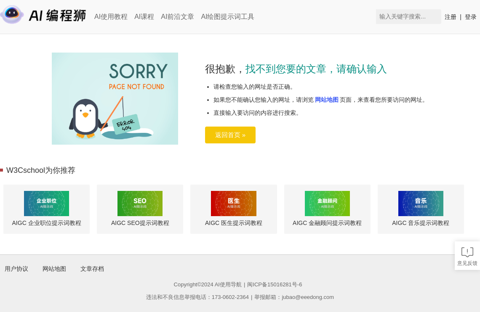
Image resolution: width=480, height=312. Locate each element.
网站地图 (327, 99)
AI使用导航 (228, 284)
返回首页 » (230, 134)
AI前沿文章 (177, 16)
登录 (471, 16)
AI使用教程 (111, 16)
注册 (450, 16)
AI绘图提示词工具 (227, 16)
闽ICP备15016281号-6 (274, 284)
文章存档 (92, 268)
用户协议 (16, 268)
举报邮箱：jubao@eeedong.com (294, 297)
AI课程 (144, 16)
